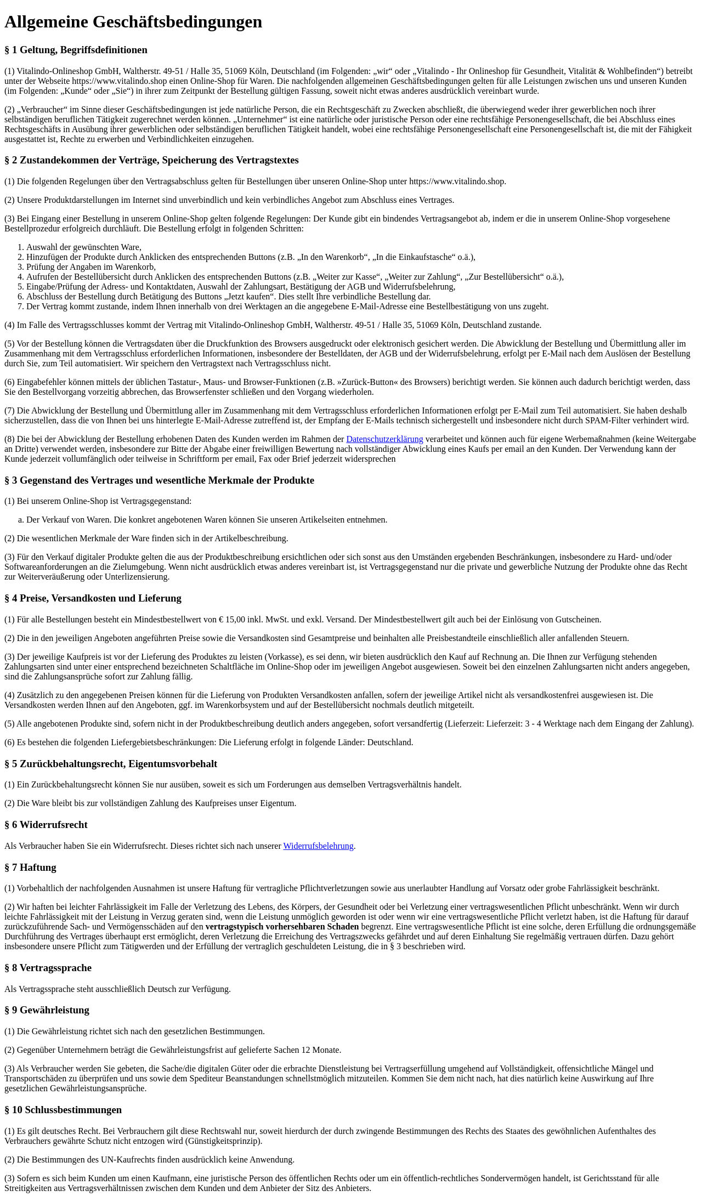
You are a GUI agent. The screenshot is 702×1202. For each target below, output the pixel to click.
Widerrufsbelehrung (319, 846)
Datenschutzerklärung (384, 439)
